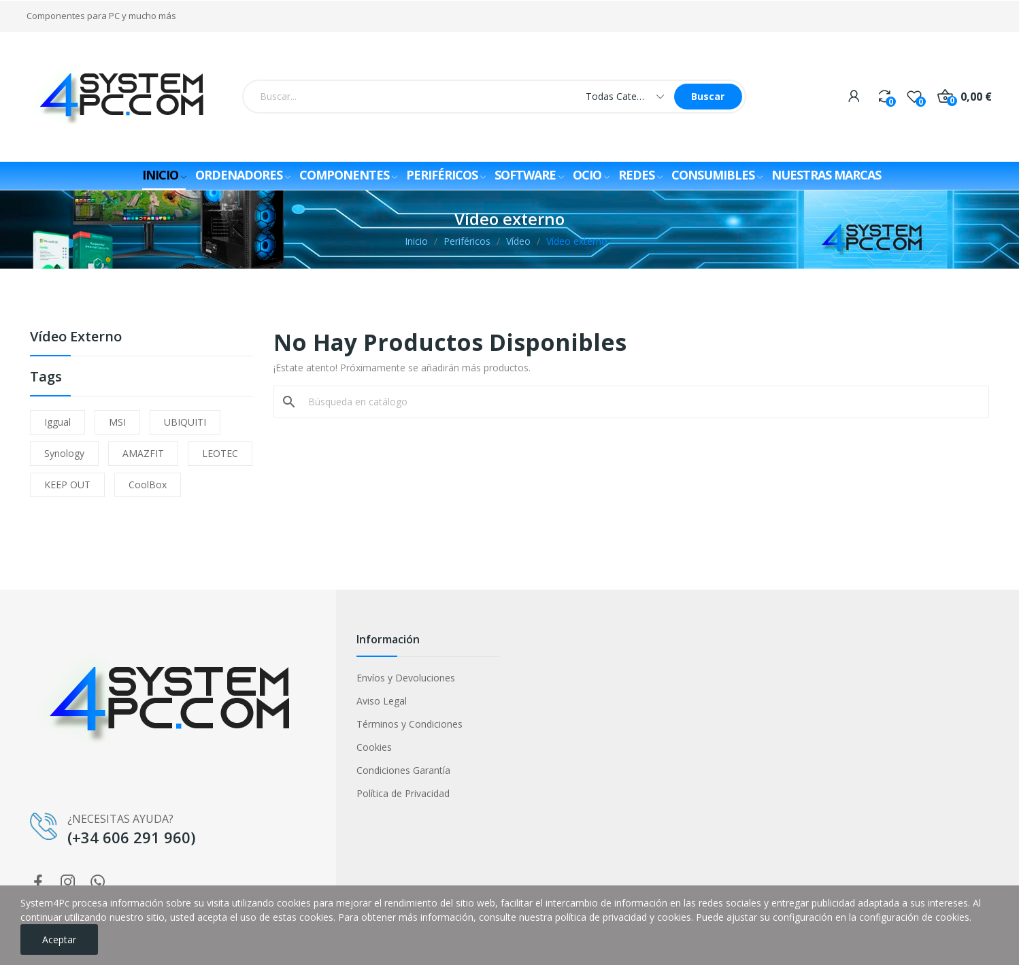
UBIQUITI (185, 422)
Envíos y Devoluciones (405, 677)
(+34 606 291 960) (131, 837)
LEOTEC (220, 453)
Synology (64, 453)
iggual (57, 422)
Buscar (707, 96)
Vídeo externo (76, 337)
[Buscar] (639, 402)
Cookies (374, 747)
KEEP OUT (67, 484)
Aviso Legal (381, 700)
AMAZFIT (143, 453)
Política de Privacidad (403, 793)
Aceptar (59, 939)
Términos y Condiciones (409, 723)
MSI (117, 422)
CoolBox (148, 484)
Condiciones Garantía (403, 770)
